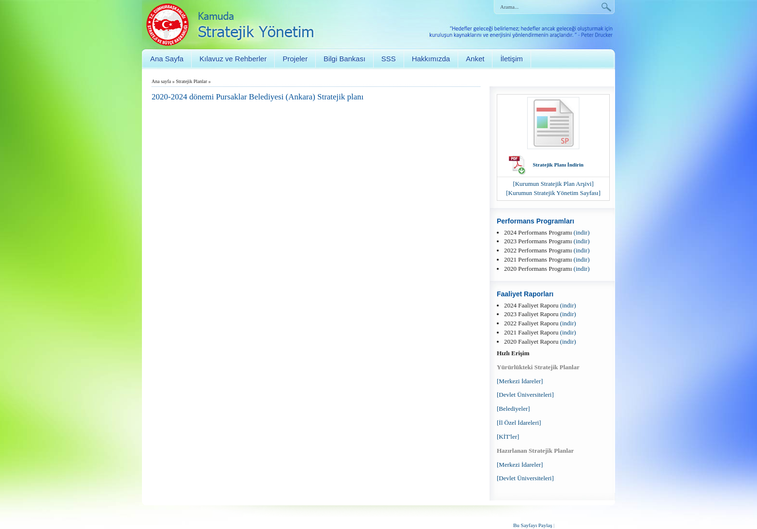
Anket (475, 59)
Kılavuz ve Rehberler (232, 59)
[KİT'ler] (508, 436)
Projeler (295, 59)
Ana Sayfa (166, 59)
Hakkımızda (431, 59)
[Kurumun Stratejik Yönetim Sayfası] (553, 192)
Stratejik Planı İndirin (558, 164)
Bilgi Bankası (344, 59)
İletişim (511, 59)
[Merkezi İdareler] (520, 381)
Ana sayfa (161, 81)
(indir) (581, 232)
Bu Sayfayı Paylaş (532, 525)
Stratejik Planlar (191, 81)
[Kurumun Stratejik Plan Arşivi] (553, 183)
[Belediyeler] (513, 408)
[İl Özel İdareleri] (519, 422)
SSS (388, 59)
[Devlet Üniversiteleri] (525, 394)
